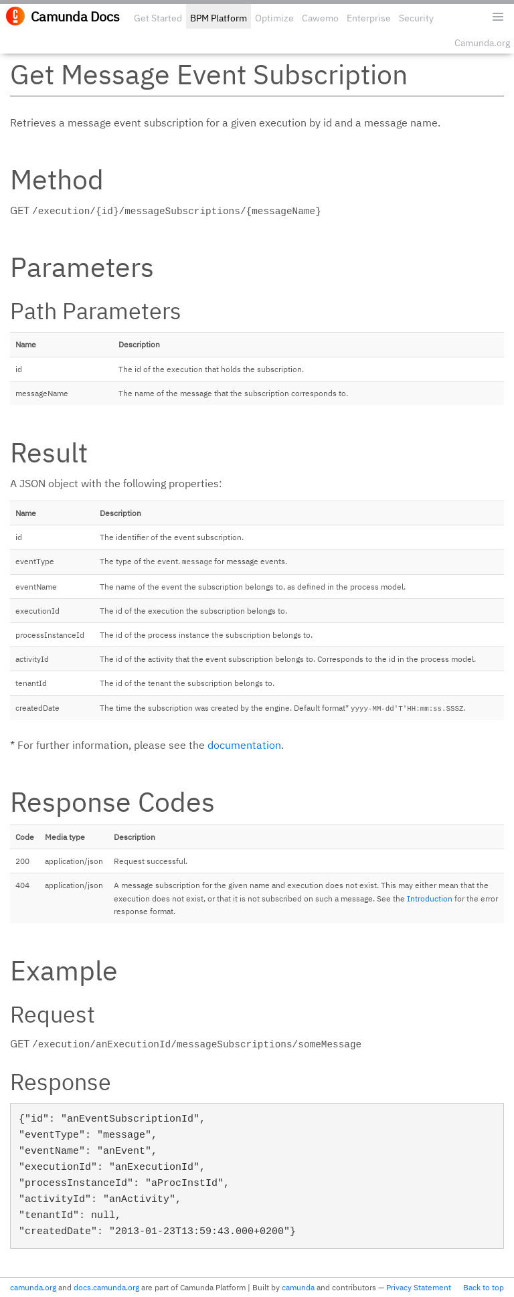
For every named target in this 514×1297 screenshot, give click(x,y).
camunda (298, 1287)
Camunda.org (482, 43)
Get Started (158, 18)
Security (416, 18)
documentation (244, 745)
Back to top (483, 1287)
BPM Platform (218, 18)
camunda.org (33, 1287)
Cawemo (320, 18)
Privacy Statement (418, 1287)
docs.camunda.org (106, 1287)
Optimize (274, 18)
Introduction (429, 898)
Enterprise (369, 18)
